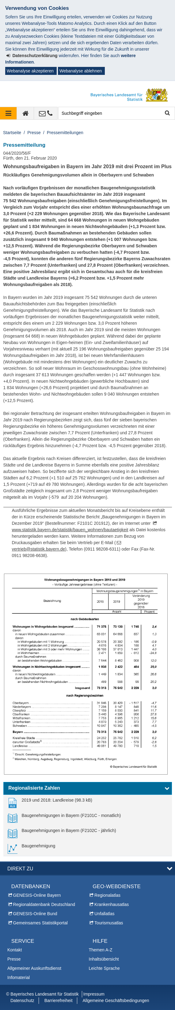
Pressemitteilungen (65, 132)
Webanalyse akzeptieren (30, 70)
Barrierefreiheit (58, 1000)
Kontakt (14, 949)
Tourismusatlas (108, 922)
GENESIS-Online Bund (35, 913)
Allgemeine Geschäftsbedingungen (115, 1000)
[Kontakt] (46, 113)
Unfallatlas (104, 913)
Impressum (94, 994)
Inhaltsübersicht (104, 959)
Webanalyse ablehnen (80, 70)
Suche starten (166, 113)
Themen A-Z (100, 949)
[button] (88, 788)
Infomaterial (18, 977)
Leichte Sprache (104, 968)
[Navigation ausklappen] (8, 113)
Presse (34, 132)
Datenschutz (22, 1000)
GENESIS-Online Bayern (37, 895)
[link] (50, 802)
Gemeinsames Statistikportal (40, 922)
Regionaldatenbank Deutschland (44, 904)
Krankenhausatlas (111, 904)
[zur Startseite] (25, 113)
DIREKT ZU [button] (20, 868)
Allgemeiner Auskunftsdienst (34, 968)
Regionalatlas (107, 895)
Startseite (12, 132)
